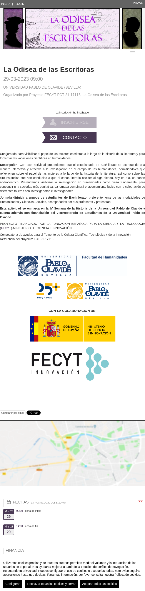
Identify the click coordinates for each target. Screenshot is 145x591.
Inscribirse (75, 122)
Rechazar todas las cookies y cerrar (51, 584)
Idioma (138, 3)
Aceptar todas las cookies (99, 584)
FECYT (6, 228)
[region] (72, 572)
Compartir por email (12, 412)
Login (19, 3)
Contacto (75, 137)
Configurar (12, 584)
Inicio (5, 3)
